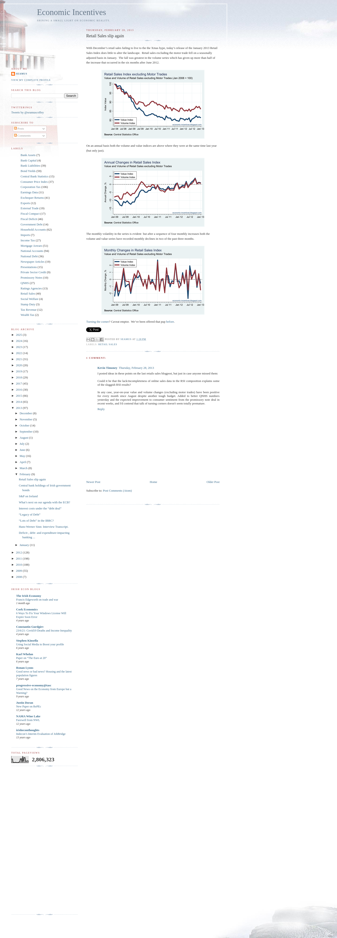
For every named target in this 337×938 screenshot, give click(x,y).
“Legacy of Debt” (29, 514)
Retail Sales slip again (32, 479)
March (24, 468)
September (26, 431)
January (25, 545)
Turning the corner (97, 321)
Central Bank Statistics (34, 176)
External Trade (30, 208)
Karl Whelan (24, 654)
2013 (19, 408)
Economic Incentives (71, 12)
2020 (19, 365)
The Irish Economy (28, 596)
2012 (19, 552)
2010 (19, 564)
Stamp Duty (28, 304)
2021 (19, 359)
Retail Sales (107, 344)
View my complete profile (31, 80)
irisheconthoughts (27, 730)
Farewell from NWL (28, 720)
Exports (25, 203)
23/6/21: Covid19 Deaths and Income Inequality (44, 630)
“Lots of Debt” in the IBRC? (36, 520)
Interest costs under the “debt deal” (40, 508)
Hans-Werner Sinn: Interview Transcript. (43, 526)
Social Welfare (29, 299)
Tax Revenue (29, 309)
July (23, 443)
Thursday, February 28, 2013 (136, 368)
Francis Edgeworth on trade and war (37, 599)
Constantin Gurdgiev (30, 626)
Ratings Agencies (31, 288)
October (25, 425)
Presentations (29, 267)
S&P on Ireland (28, 496)
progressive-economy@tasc (33, 685)
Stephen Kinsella (27, 640)
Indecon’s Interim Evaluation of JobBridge (41, 734)
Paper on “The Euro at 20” (31, 658)
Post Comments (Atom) (117, 490)
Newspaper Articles (32, 261)
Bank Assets (28, 155)
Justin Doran (24, 702)
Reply (101, 409)
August (24, 437)
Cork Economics (27, 609)
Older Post (213, 482)
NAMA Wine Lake (28, 716)
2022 (19, 353)
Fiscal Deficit (29, 219)
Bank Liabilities (30, 165)
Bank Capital (29, 160)
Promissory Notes (31, 277)
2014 (19, 402)
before (170, 321)
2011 (19, 558)
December (26, 413)
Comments (22, 135)
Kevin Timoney (107, 368)
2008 (19, 577)
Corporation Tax (30, 187)
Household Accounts (33, 229)
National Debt (29, 256)
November (26, 419)
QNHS (25, 283)
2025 (19, 334)
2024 (19, 341)
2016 (19, 389)
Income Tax (28, 240)
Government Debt (32, 224)
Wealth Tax (27, 315)
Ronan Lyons (24, 667)
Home (153, 482)
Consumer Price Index (34, 181)
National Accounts (32, 251)
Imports (25, 235)
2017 (19, 383)
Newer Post (93, 482)
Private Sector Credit (33, 272)
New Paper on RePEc (28, 706)
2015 (19, 395)
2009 (19, 570)
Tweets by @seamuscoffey (27, 112)
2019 (19, 371)
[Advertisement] (30, 840)
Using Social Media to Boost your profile (40, 644)
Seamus (21, 73)
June (23, 450)
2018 (19, 377)
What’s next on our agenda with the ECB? (44, 502)
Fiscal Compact (30, 213)
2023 (19, 347)
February (25, 474)
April (23, 462)
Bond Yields (28, 171)
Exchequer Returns (32, 197)
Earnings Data (29, 192)
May (23, 456)
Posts (19, 128)
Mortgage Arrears (31, 245)
